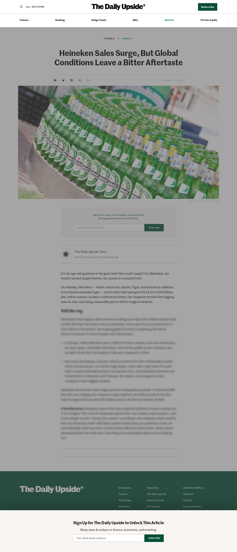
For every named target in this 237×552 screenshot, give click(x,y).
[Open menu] (32, 7)
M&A (135, 20)
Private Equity (209, 20)
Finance (24, 20)
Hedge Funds (98, 20)
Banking (60, 20)
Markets (169, 20)
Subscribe (207, 7)
